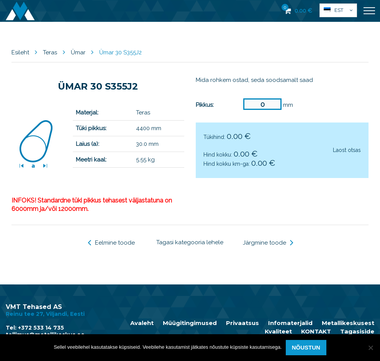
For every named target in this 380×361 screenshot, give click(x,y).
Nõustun (306, 347)
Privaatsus (242, 323)
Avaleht (142, 323)
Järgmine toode (268, 242)
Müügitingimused (190, 323)
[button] (338, 10)
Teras (50, 52)
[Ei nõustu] (370, 347)
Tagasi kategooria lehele (189, 242)
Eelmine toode (111, 242)
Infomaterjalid (290, 323)
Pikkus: (205, 104)
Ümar (78, 52)
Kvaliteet (278, 331)
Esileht (20, 52)
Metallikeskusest (348, 323)
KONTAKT (316, 331)
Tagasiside (357, 331)
